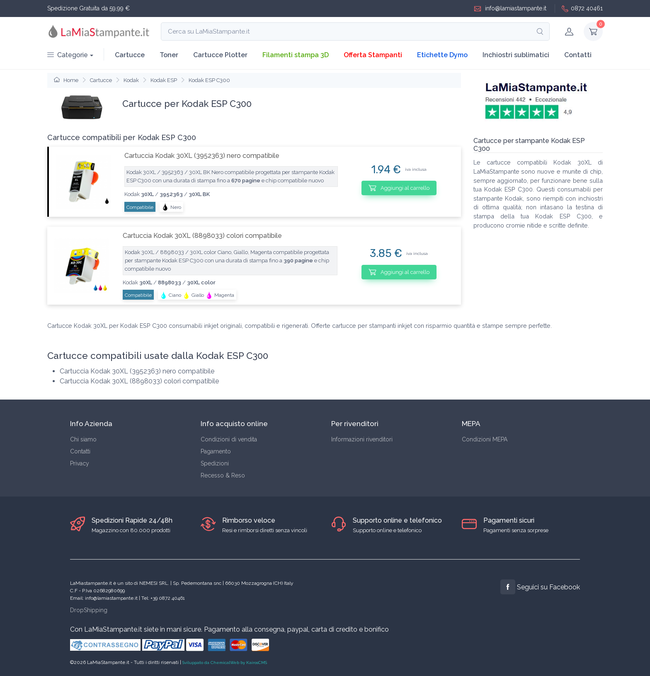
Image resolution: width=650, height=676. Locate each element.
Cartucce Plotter (220, 55)
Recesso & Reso (223, 475)
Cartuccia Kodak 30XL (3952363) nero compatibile (201, 156)
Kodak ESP (163, 80)
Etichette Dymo (442, 55)
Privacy (79, 463)
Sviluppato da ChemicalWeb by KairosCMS (224, 662)
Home (66, 80)
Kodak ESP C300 (209, 80)
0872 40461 (582, 8)
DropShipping (88, 610)
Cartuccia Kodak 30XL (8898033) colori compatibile (202, 236)
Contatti (578, 55)
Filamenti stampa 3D (295, 55)
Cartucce (130, 55)
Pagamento (216, 451)
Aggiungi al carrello (399, 187)
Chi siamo (83, 439)
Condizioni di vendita (229, 439)
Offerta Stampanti (373, 55)
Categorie (67, 55)
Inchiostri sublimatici (516, 55)
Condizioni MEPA (484, 439)
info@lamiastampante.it (510, 8)
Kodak (131, 80)
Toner (169, 55)
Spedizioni (215, 463)
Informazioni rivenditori (362, 439)
